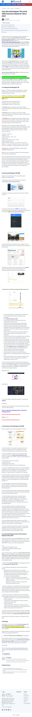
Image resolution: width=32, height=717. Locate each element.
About (25, 694)
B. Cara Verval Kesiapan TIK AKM (8, 26)
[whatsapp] (7, 654)
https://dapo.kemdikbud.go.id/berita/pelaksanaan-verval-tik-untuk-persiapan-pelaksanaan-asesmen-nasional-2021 (15, 650)
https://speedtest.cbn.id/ (10, 363)
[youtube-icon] (6, 710)
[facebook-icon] (2, 710)
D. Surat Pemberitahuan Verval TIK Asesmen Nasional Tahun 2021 (14, 30)
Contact (26, 697)
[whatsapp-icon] (10, 710)
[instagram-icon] (4, 710)
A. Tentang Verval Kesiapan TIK (8, 24)
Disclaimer (26, 695)
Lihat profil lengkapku (6, 706)
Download (25, 635)
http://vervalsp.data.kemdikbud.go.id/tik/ (11, 181)
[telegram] (9, 654)
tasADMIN (17, 714)
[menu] (3, 2)
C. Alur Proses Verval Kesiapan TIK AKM (10, 28)
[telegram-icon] (8, 710)
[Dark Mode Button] (29, 1)
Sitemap (26, 698)
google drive (10, 632)
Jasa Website (27, 703)
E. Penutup (4, 32)
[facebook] (4, 654)
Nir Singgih (8, 694)
